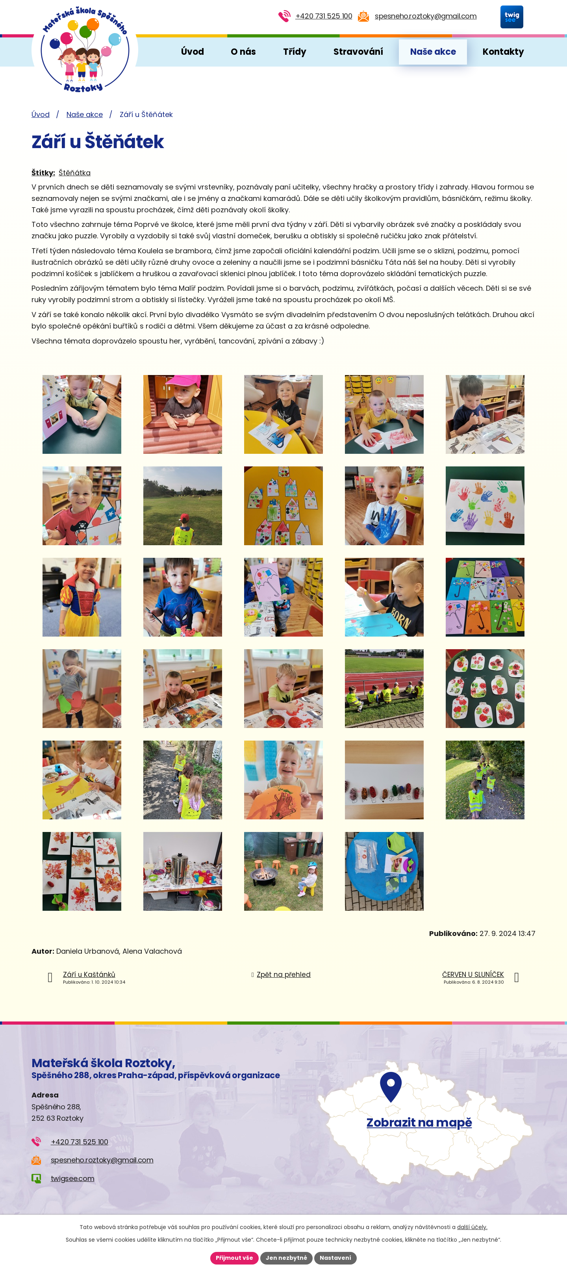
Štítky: (43, 173)
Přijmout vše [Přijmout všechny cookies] (234, 1258)
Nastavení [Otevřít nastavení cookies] (335, 1258)
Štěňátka (75, 173)
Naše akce (433, 52)
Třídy (294, 52)
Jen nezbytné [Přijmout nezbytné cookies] (286, 1258)
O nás (243, 52)
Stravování (358, 52)
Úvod (192, 52)
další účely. (472, 1227)
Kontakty (503, 52)
